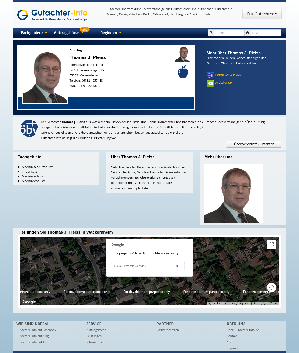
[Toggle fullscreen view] (271, 244)
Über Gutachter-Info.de (243, 330)
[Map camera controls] (271, 287)
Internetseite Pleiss (227, 75)
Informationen (96, 342)
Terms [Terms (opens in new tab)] (274, 303)
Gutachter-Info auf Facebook (36, 330)
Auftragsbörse (96, 330)
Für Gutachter (262, 14)
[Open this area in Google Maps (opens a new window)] (29, 302)
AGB (230, 342)
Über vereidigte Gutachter (254, 144)
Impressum (234, 348)
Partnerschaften (168, 330)
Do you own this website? (130, 266)
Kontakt (232, 336)
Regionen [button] (110, 32)
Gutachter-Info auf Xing (32, 336)
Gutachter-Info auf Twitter (34, 342)
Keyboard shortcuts (218, 303)
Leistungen (94, 336)
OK (177, 266)
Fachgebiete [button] (34, 32)
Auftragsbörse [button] (72, 31)
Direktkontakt (223, 83)
